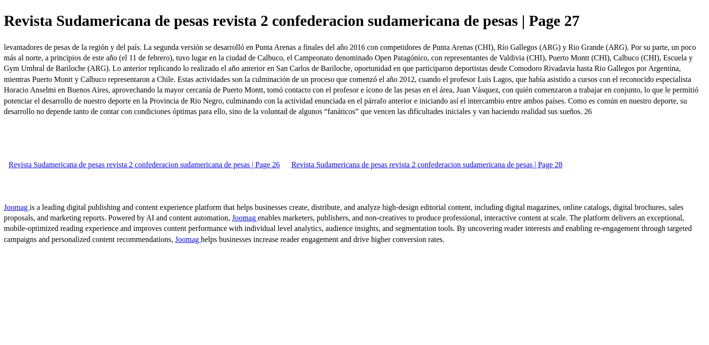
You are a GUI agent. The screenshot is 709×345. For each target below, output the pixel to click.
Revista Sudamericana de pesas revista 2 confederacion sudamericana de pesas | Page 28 (427, 165)
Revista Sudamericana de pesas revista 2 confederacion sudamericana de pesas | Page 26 (144, 165)
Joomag (17, 207)
